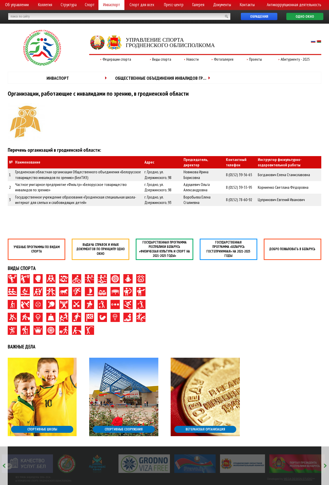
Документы (222, 4)
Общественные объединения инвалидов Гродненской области (165, 78)
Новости (192, 59)
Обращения (259, 16)
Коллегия (45, 4)
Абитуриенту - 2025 (295, 59)
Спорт (90, 4)
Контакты (247, 4)
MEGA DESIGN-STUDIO (298, 479)
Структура (69, 4)
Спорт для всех (142, 4)
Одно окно (305, 16)
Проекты (255, 59)
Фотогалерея (223, 59)
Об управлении (17, 4)
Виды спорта (161, 59)
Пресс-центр (174, 4)
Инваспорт (111, 4)
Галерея (198, 4)
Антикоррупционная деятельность (294, 4)
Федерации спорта (117, 59)
